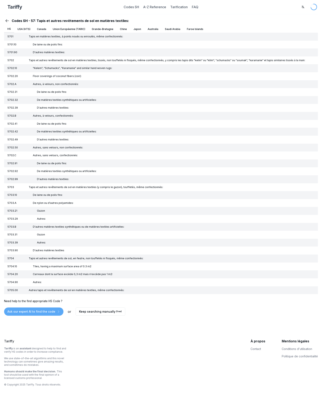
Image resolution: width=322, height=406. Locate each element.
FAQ (195, 7)
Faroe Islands (195, 29)
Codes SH (131, 7)
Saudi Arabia (172, 29)
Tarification (179, 7)
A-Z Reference (154, 7)
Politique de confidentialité (300, 356)
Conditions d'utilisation (297, 349)
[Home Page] (57, 7)
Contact (256, 349)
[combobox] (303, 7)
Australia (153, 29)
